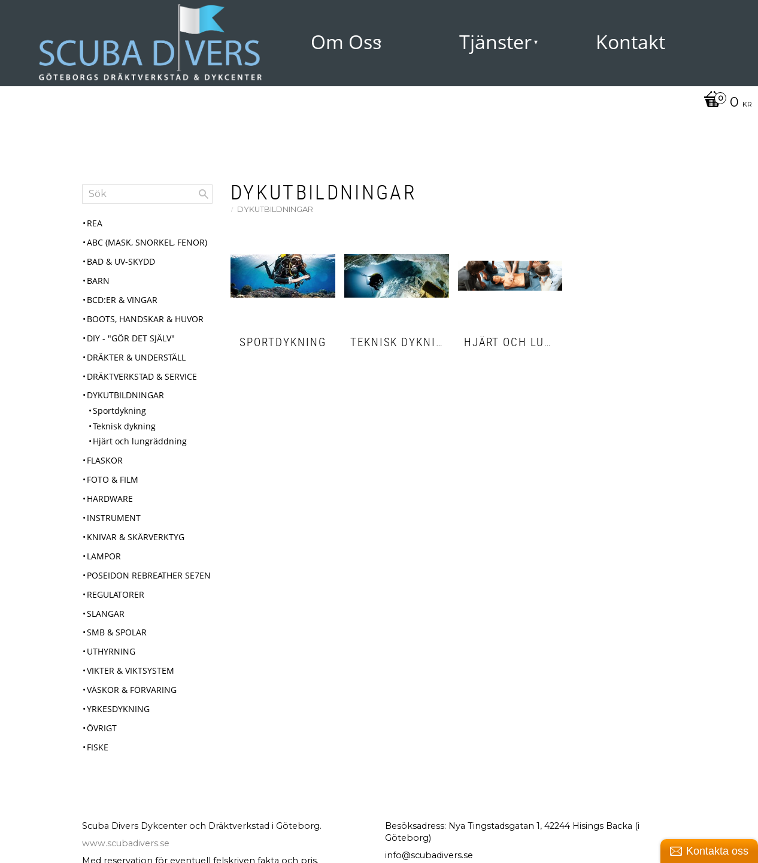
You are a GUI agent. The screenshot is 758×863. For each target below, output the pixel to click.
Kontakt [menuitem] (630, 41)
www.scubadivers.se (125, 843)
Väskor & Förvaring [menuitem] (132, 689)
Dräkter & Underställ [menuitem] (136, 357)
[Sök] (204, 194)
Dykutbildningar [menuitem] (125, 395)
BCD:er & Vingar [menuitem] (122, 299)
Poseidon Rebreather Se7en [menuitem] (149, 575)
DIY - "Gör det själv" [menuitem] (131, 338)
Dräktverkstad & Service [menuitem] (142, 376)
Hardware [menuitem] (110, 498)
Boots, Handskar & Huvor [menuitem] (145, 319)
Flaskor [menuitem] (105, 460)
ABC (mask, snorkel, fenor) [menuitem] (147, 242)
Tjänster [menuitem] (495, 41)
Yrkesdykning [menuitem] (118, 708)
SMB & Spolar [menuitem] (117, 632)
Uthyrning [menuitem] (111, 651)
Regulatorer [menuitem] (115, 594)
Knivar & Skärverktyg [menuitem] (135, 537)
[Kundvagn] (725, 103)
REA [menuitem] (94, 223)
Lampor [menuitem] (104, 556)
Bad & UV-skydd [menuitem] (121, 261)
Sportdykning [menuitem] (119, 410)
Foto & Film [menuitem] (112, 479)
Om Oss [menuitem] (346, 41)
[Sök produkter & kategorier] (147, 194)
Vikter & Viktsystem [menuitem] (130, 670)
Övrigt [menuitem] (102, 728)
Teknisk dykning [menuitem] (124, 426)
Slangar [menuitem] (106, 613)
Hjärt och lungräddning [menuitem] (140, 441)
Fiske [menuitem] (97, 747)
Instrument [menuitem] (114, 517)
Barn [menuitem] (98, 280)
